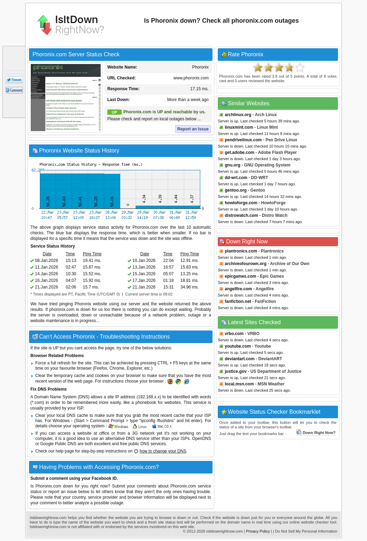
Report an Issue (193, 129)
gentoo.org (236, 190)
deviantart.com (239, 358)
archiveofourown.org (245, 263)
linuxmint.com (239, 127)
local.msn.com (239, 384)
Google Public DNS (58, 443)
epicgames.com (240, 276)
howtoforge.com (241, 202)
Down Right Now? (316, 432)
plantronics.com (241, 251)
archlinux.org (238, 114)
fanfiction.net (238, 301)
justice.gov (236, 371)
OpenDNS (201, 438)
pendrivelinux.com (243, 139)
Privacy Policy (258, 531)
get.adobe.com (239, 152)
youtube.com (238, 346)
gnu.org (232, 165)
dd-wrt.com (236, 177)
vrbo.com (234, 333)
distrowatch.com (241, 215)
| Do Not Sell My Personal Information (305, 531)
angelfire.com (238, 288)
